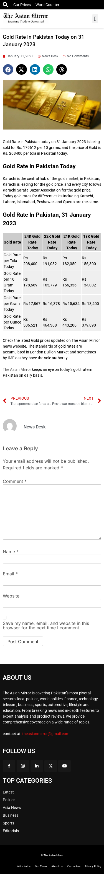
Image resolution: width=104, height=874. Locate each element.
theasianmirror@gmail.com (45, 733)
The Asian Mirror (17, 369)
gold (61, 178)
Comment (15, 481)
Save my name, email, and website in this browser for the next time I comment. (46, 625)
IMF (11, 358)
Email (10, 574)
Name (11, 551)
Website (11, 596)
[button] (95, 18)
